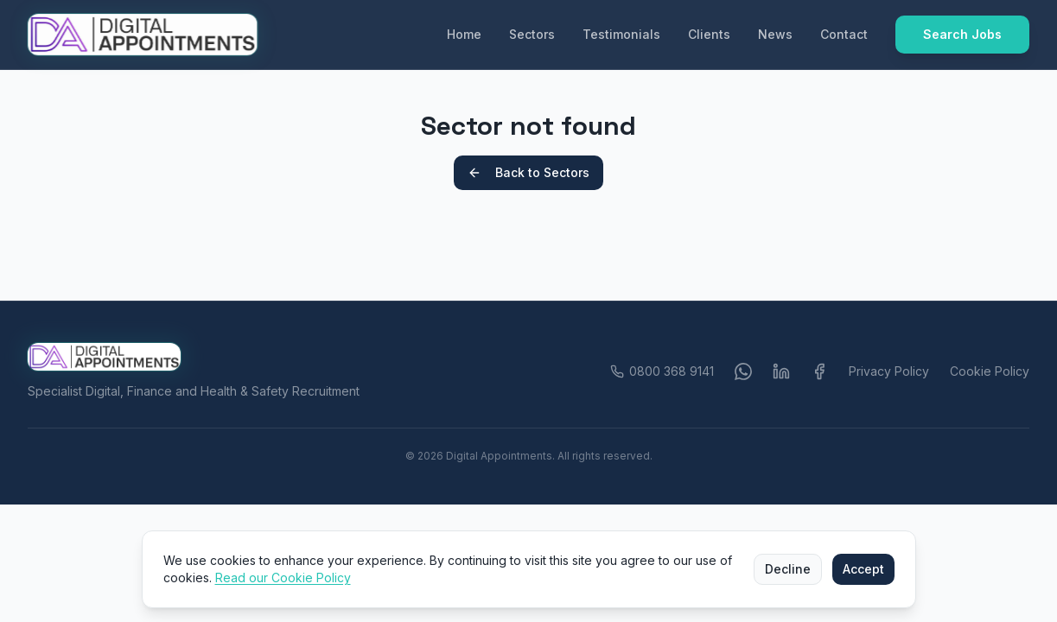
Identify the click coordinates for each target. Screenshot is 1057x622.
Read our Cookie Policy (283, 577)
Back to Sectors (528, 172)
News (775, 34)
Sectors (532, 34)
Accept (863, 569)
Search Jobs (962, 34)
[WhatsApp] (743, 371)
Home (464, 34)
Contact (844, 34)
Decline (788, 569)
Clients (709, 34)
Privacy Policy (889, 371)
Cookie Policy (989, 371)
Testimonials (621, 34)
